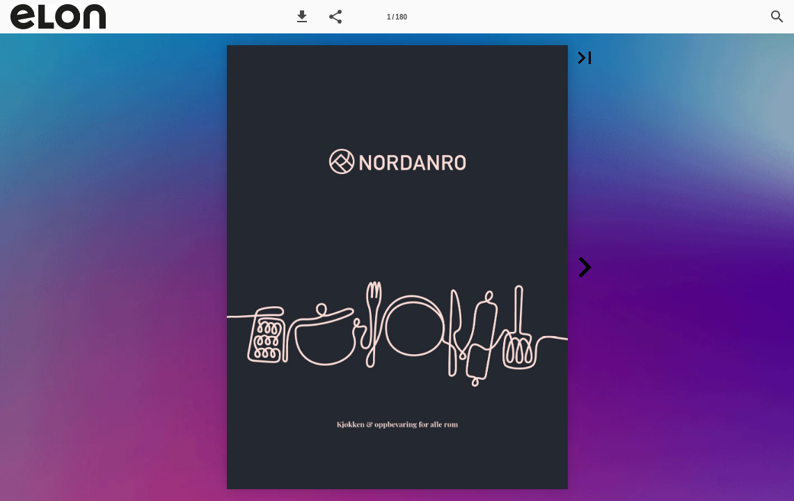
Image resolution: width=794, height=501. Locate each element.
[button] (302, 16)
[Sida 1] (397, 16)
